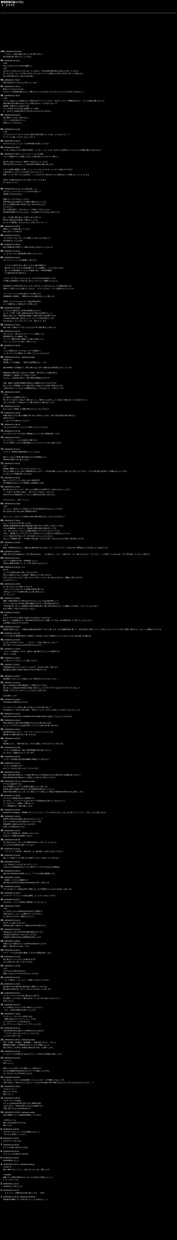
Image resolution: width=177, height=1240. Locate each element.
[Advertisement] (74, 31)
